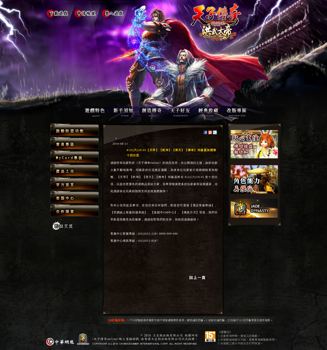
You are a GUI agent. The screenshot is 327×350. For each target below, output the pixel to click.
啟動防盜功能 (74, 130)
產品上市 (74, 170)
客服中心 (74, 197)
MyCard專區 (74, 157)
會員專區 (74, 143)
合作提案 (74, 210)
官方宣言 (74, 183)
